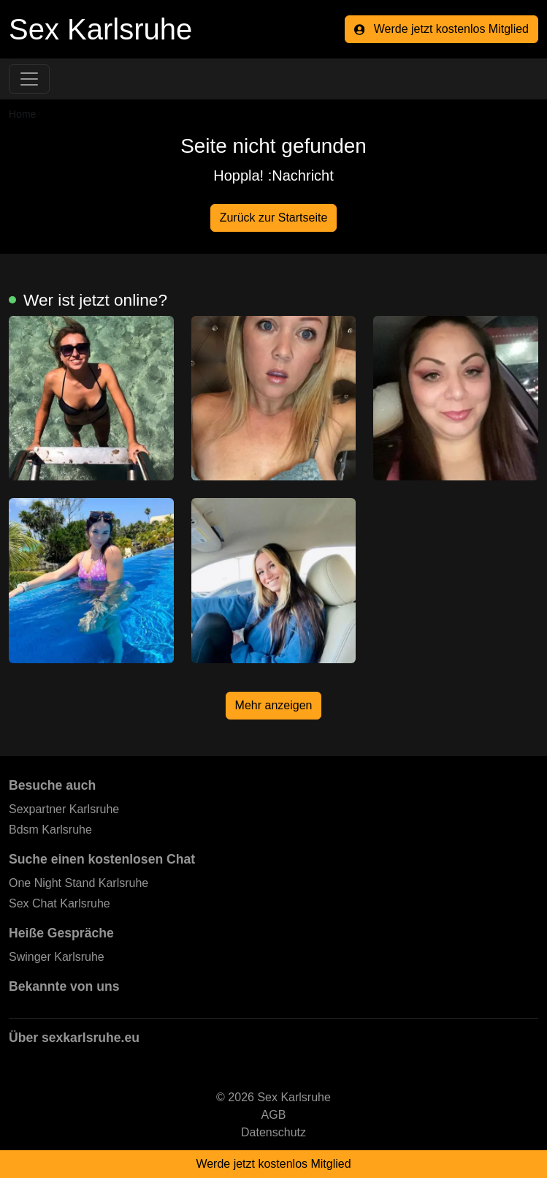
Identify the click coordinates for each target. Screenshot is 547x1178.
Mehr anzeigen (274, 705)
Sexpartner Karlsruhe (64, 809)
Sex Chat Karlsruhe (59, 903)
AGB (273, 1115)
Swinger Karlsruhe (56, 957)
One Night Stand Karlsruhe (78, 883)
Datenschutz (273, 1132)
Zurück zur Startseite (274, 217)
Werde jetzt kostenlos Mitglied (441, 29)
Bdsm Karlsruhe (50, 829)
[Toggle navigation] (29, 79)
